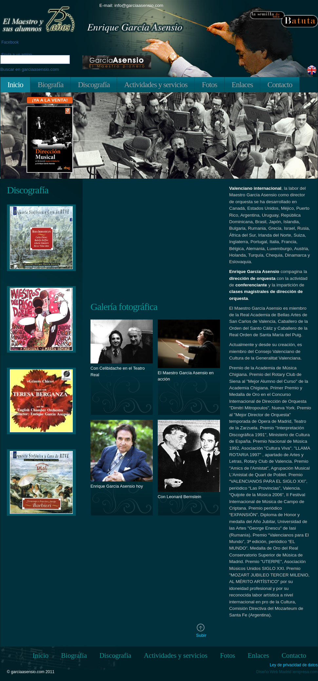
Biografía (50, 84)
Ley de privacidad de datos (294, 665)
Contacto (280, 84)
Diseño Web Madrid (273, 672)
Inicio (15, 84)
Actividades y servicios (156, 84)
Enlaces (242, 84)
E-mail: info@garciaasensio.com (131, 5)
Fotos (209, 84)
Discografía (94, 84)
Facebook (9, 42)
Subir (201, 635)
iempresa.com (305, 672)
